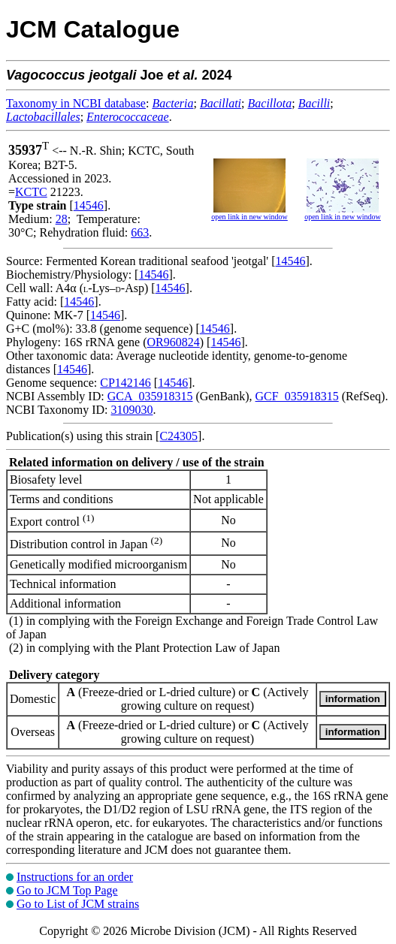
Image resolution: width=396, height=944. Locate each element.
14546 (89, 205)
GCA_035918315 (150, 396)
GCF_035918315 (297, 396)
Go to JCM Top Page (67, 890)
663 (140, 232)
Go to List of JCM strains (78, 903)
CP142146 (125, 382)
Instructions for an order (75, 876)
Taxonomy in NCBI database (76, 103)
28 (62, 219)
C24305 (178, 436)
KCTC (31, 191)
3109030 (131, 409)
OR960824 (173, 342)
